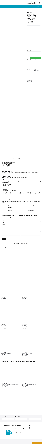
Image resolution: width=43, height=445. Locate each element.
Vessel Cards (14, 439)
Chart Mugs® (4, 439)
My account (29, 3)
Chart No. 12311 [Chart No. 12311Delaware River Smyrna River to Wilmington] (11, 324)
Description (15, 156)
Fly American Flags (9, 439)
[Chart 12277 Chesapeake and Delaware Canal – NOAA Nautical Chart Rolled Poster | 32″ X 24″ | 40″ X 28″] (30, 65)
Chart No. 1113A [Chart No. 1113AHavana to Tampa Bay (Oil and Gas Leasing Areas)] (11, 408)
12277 (33, 205)
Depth (27, 52)
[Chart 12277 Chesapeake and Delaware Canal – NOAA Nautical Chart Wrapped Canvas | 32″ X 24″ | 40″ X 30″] (32, 257)
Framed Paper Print (29, 80)
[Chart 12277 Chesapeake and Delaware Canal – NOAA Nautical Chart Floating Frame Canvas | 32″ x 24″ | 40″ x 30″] (37, 65)
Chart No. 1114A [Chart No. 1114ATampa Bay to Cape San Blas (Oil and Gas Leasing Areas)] (31, 382)
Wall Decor (22, 241)
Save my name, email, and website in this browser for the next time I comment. (14, 234)
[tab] (15, 156)
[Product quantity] (28, 58)
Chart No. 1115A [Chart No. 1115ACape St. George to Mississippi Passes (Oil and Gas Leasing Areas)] (11, 382)
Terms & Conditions (25, 439)
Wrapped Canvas (26, 241)
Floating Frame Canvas (4, 268)
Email (22, 230)
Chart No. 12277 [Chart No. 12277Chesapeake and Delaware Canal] (11, 270)
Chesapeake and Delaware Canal (29, 206)
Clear (27, 55)
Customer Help (34, 3)
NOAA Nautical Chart (31, 208)
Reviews (27, 156)
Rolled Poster (3, 295)
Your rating (3, 218)
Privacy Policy (35, 439)
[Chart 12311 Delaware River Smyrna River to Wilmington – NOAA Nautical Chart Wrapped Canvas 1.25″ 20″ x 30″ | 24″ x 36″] (11, 312)
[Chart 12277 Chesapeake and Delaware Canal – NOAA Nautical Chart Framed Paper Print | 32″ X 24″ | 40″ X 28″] (30, 76)
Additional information (21, 156)
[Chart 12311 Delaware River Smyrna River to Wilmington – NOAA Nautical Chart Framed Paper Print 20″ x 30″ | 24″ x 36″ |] (32, 312)
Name (3, 230)
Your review (3, 222)
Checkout (39, 3)
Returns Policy (30, 439)
